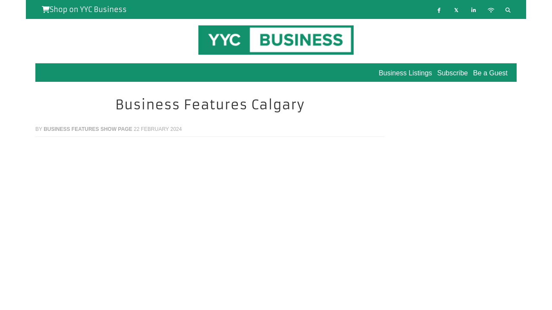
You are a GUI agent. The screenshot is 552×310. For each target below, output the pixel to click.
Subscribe (452, 73)
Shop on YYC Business (84, 9)
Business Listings (405, 73)
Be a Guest (490, 73)
